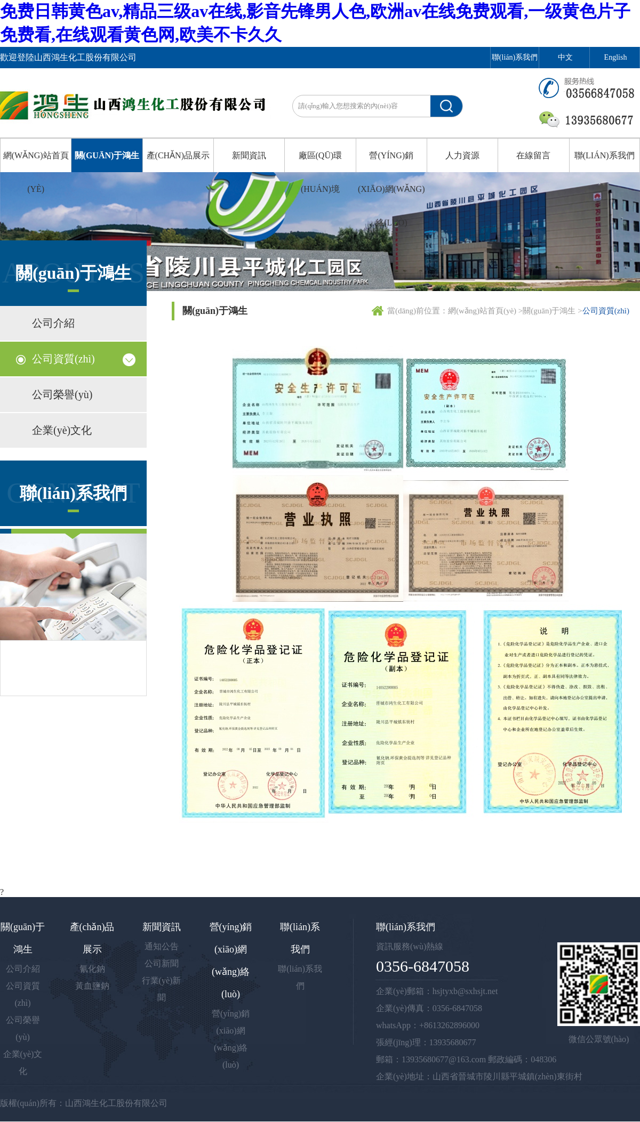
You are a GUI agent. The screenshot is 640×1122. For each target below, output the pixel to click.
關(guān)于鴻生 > (552, 310)
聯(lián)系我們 (515, 57)
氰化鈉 (92, 968)
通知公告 (162, 946)
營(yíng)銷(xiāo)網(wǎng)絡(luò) (391, 189)
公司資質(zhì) (63, 359)
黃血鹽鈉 (92, 985)
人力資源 (462, 155)
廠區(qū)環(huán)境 (320, 172)
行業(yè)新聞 (161, 989)
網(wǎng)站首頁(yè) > (485, 310)
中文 (565, 57)
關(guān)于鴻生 (107, 155)
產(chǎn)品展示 (178, 155)
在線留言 (533, 155)
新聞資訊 (249, 155)
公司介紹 (53, 323)
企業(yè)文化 (62, 430)
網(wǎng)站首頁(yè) (36, 172)
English (615, 57)
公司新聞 (162, 963)
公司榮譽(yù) (62, 394)
